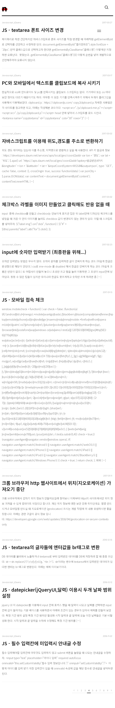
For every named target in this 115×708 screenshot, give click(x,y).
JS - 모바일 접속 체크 (23, 299)
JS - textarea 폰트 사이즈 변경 (33, 29)
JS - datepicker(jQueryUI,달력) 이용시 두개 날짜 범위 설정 (57, 592)
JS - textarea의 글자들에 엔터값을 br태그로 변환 (51, 547)
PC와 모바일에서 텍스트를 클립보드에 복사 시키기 (51, 82)
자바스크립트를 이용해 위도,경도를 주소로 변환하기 (52, 140)
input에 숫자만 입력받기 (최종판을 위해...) (44, 251)
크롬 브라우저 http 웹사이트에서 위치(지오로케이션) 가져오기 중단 (56, 485)
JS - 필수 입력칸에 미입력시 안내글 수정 (41, 643)
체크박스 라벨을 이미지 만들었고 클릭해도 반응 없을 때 (56, 204)
